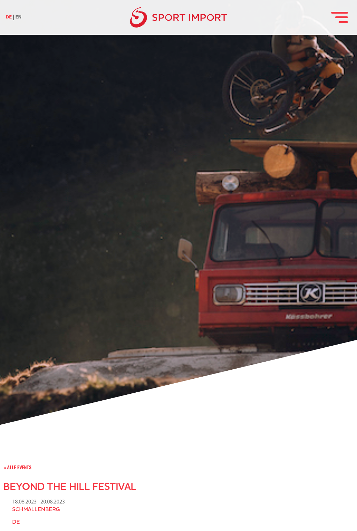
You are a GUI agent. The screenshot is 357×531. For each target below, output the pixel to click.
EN (18, 17)
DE (9, 17)
